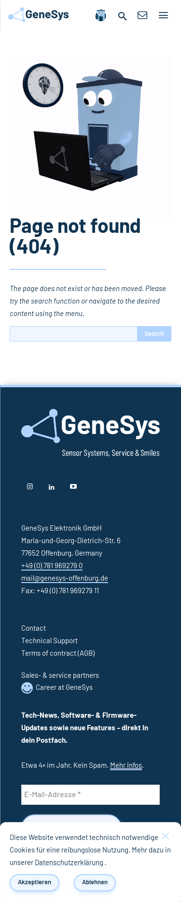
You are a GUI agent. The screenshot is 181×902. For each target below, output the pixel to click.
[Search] (154, 334)
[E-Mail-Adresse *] (90, 795)
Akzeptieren (34, 882)
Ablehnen (95, 882)
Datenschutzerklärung (70, 862)
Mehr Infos (126, 765)
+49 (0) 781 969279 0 (52, 566)
